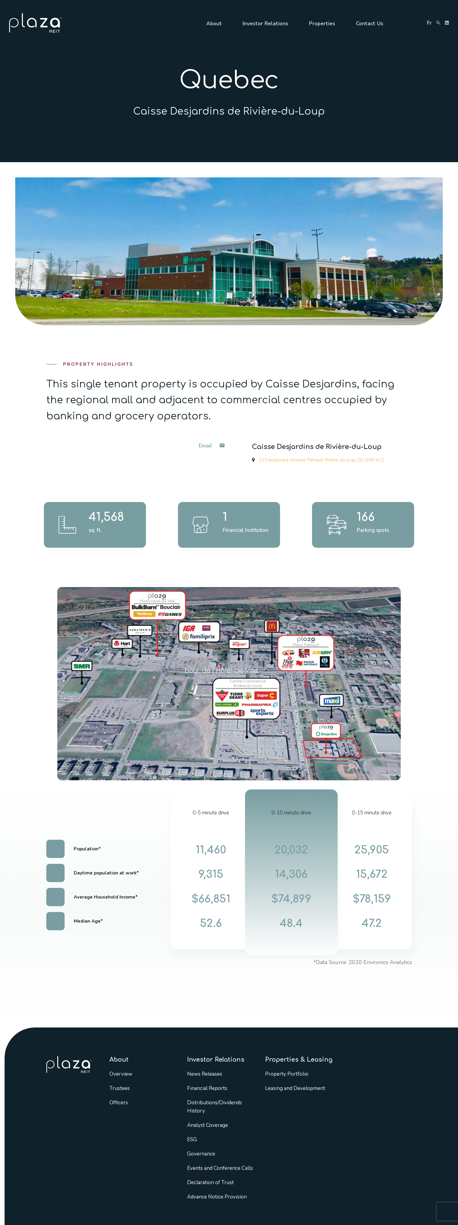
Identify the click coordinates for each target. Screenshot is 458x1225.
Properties (322, 23)
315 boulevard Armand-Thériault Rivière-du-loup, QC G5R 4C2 (318, 460)
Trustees (119, 1088)
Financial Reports (207, 1088)
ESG (192, 1139)
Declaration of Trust (210, 1182)
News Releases (204, 1073)
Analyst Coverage (207, 1125)
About (214, 23)
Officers (118, 1102)
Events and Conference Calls (220, 1168)
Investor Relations (265, 23)
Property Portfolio (286, 1073)
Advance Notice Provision (217, 1196)
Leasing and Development (295, 1088)
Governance (201, 1153)
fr (429, 23)
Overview (120, 1073)
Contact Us (369, 23)
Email (212, 445)
